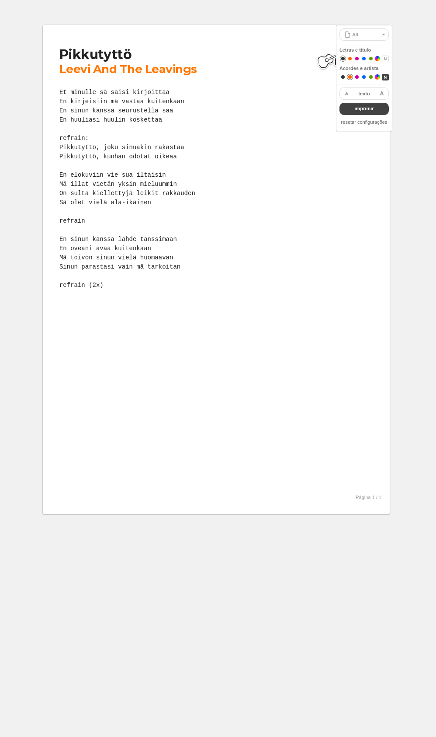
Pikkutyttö (95, 54)
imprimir (364, 108)
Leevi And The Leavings (128, 69)
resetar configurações (364, 122)
